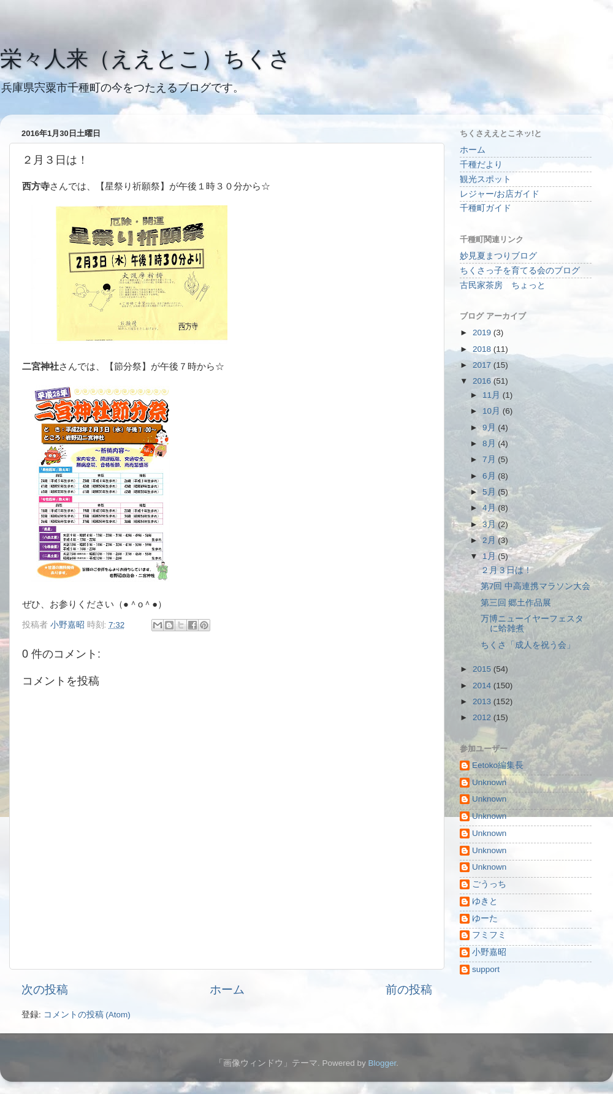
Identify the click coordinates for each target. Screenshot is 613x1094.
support (486, 969)
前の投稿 (409, 989)
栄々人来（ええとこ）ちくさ (145, 58)
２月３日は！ (506, 570)
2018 (483, 349)
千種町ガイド (485, 208)
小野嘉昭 (489, 952)
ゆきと (485, 901)
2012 (483, 717)
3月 (490, 524)
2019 (483, 332)
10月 (492, 411)
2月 (490, 540)
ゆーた (485, 918)
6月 (490, 476)
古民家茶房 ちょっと (503, 285)
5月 (490, 491)
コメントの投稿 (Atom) (87, 1014)
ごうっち (489, 884)
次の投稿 (44, 989)
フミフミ (489, 935)
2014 (483, 685)
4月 (490, 507)
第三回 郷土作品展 (516, 602)
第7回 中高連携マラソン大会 (535, 586)
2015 (483, 669)
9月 (490, 427)
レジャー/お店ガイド (499, 194)
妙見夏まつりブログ (498, 255)
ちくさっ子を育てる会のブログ (520, 270)
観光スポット (485, 179)
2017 (483, 365)
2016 (483, 381)
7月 (490, 459)
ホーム (227, 989)
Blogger (382, 1063)
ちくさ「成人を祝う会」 (528, 645)
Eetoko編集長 (498, 765)
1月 (490, 556)
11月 (492, 395)
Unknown (489, 782)
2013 (483, 701)
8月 (490, 443)
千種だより (481, 164)
